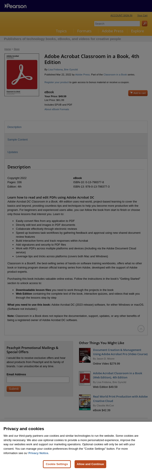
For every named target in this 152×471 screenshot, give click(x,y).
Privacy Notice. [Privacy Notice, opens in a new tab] (38, 463)
